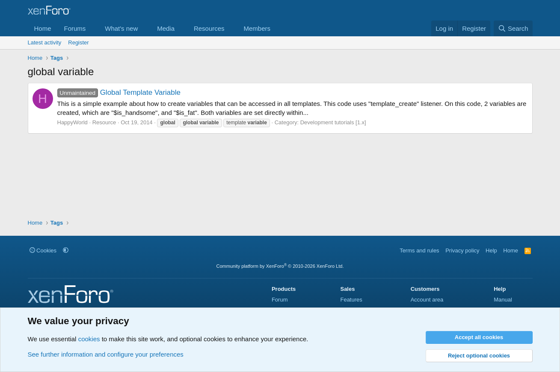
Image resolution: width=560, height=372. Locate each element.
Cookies (43, 250)
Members (256, 28)
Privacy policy (462, 250)
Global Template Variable (119, 92)
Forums (75, 28)
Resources (209, 28)
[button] (92, 28)
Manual (503, 299)
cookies (89, 339)
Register (78, 42)
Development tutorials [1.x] (333, 122)
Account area (427, 299)
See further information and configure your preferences (106, 354)
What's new (121, 28)
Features (351, 299)
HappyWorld (72, 122)
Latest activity (45, 42)
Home (42, 28)
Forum (280, 299)
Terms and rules (419, 250)
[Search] (513, 28)
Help (491, 250)
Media (166, 28)
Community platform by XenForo (280, 266)
